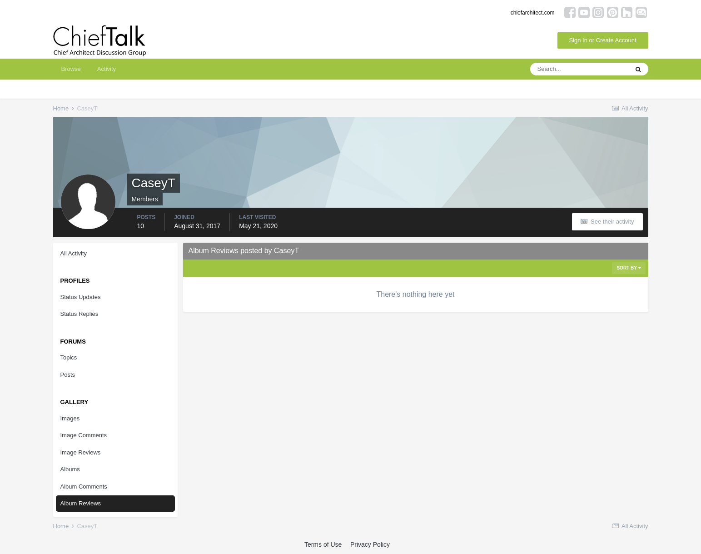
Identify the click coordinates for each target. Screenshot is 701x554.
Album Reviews (80, 503)
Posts (67, 374)
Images (70, 418)
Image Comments (83, 435)
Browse (71, 68)
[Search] (579, 69)
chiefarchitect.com (533, 13)
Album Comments (83, 486)
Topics (68, 357)
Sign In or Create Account (602, 40)
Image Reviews (80, 452)
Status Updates (80, 297)
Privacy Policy (370, 544)
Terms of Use (323, 544)
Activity (106, 68)
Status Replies (79, 313)
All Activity (73, 253)
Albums (70, 469)
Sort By (628, 267)
